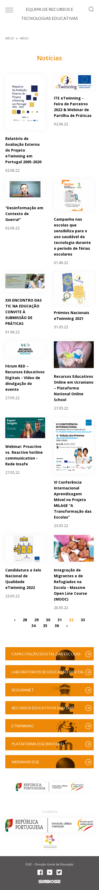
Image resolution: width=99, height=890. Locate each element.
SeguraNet (23, 690)
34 (33, 625)
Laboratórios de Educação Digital (48, 672)
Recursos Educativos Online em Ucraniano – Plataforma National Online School (73, 388)
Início (9, 38)
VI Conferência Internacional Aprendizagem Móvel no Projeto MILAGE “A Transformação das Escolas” (73, 500)
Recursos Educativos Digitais (43, 708)
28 (25, 619)
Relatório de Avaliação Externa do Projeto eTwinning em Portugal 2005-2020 (23, 150)
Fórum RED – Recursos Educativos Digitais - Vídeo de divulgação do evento (25, 378)
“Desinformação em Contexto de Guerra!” (24, 213)
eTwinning (23, 726)
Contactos (49, 811)
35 (45, 625)
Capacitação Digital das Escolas (46, 654)
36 (57, 625)
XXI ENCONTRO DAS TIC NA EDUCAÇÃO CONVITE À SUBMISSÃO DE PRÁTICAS (23, 312)
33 (83, 619)
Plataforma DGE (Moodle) (38, 744)
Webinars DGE (25, 762)
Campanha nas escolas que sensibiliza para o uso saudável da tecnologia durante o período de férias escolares (72, 237)
